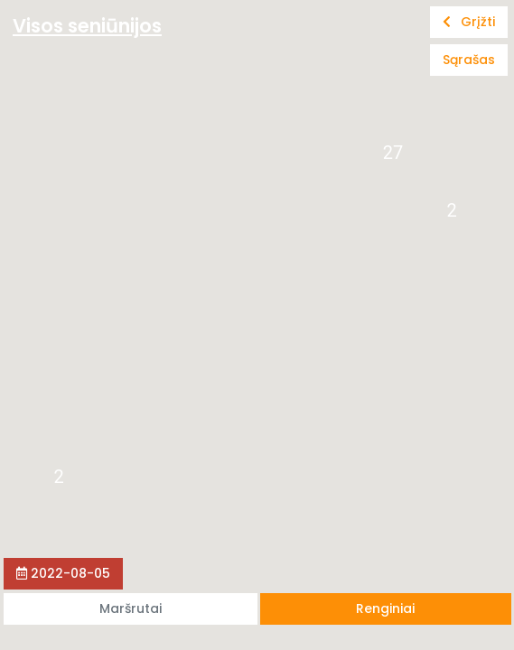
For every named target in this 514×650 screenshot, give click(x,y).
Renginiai (385, 608)
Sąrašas (469, 60)
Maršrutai (130, 608)
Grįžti (469, 22)
